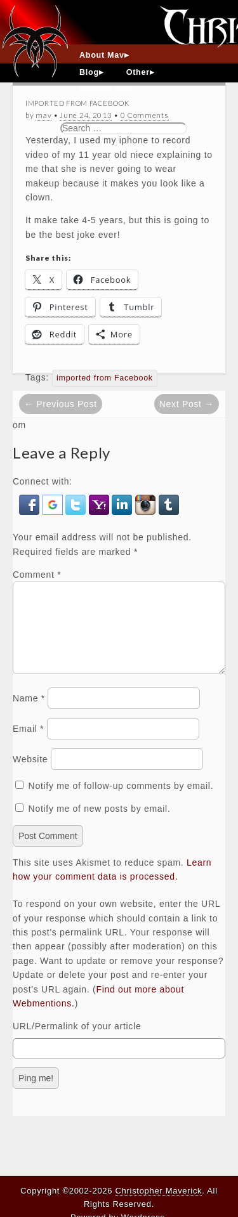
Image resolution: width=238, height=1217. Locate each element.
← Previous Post (60, 404)
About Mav (101, 55)
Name (29, 713)
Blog (89, 72)
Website (30, 774)
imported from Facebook (104, 378)
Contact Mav (105, 89)
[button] (31, 504)
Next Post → (186, 404)
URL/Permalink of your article (77, 1041)
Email (28, 744)
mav (43, 115)
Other (138, 72)
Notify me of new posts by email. (100, 824)
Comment (37, 574)
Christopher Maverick (159, 1190)
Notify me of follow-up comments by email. (121, 801)
